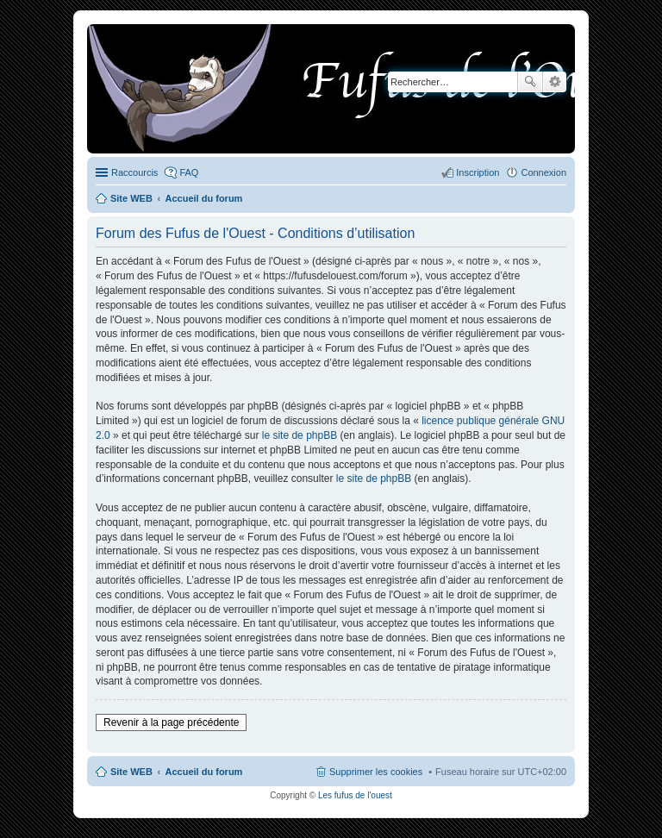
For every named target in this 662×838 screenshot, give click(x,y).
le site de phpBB (299, 435)
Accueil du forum (204, 771)
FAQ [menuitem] (188, 172)
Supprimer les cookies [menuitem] (375, 771)
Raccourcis (134, 172)
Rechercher (530, 82)
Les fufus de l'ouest (355, 795)
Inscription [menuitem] (477, 172)
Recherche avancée (554, 82)
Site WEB (131, 771)
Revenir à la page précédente (171, 722)
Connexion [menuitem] (543, 172)
